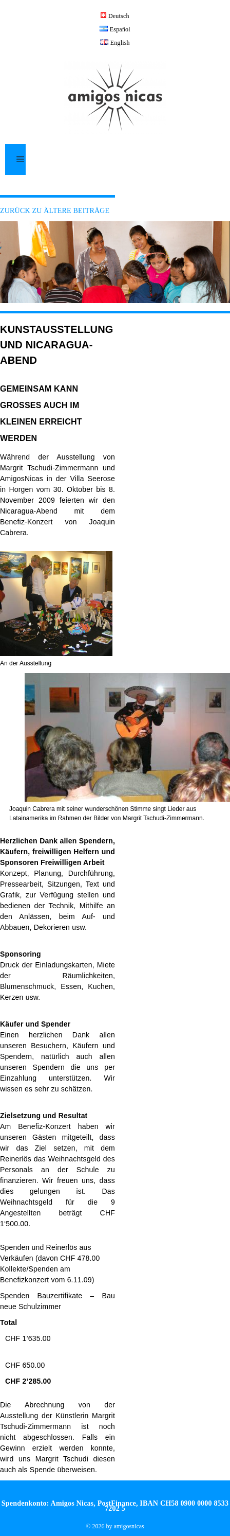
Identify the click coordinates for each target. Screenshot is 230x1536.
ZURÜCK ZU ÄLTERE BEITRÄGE (54, 211)
